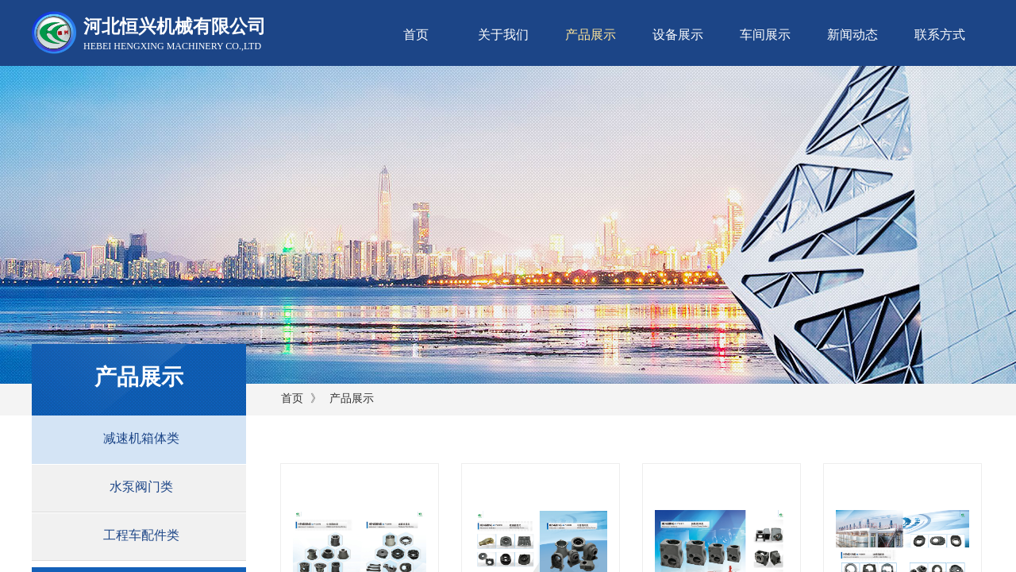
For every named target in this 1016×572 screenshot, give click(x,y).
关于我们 (503, 34)
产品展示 (590, 34)
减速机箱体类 (141, 438)
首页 (416, 34)
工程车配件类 (141, 535)
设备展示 (677, 34)
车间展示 (765, 34)
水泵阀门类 (141, 486)
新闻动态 (852, 34)
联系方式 (939, 34)
